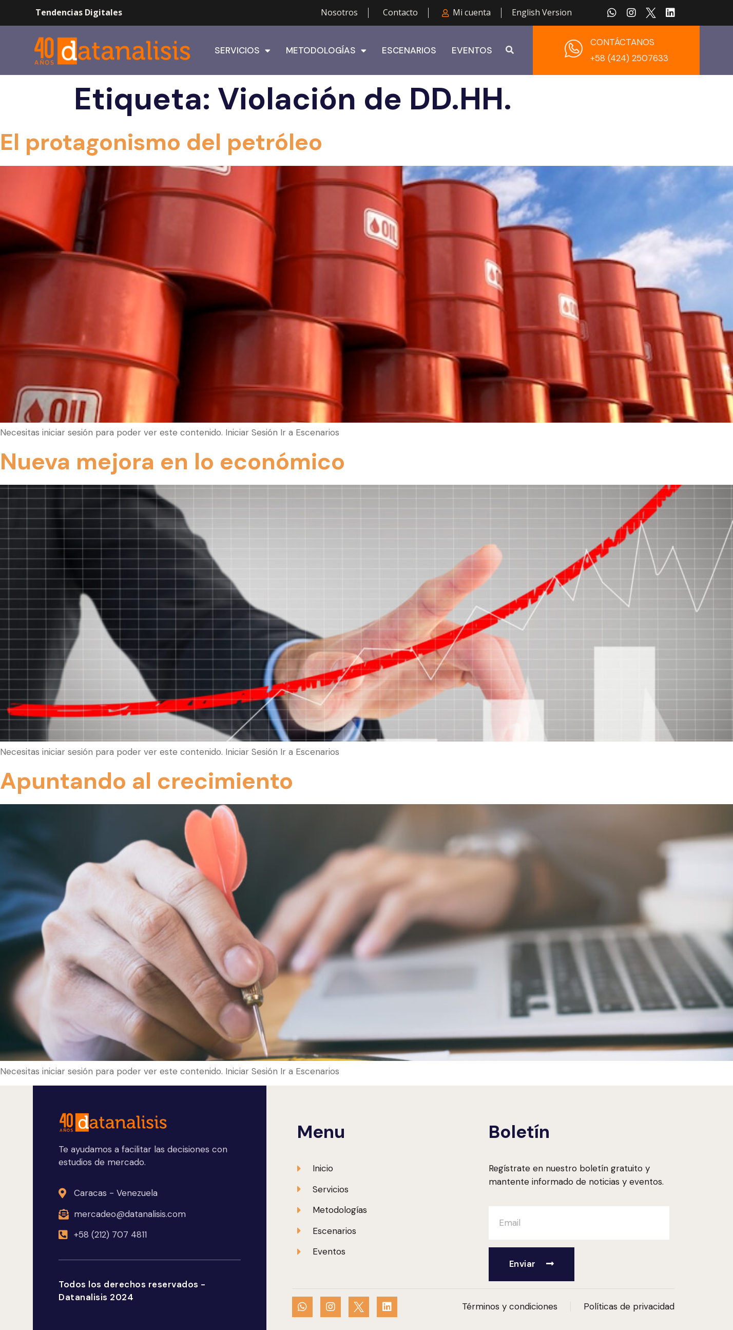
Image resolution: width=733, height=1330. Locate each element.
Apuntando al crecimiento (146, 781)
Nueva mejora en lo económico (172, 461)
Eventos (472, 50)
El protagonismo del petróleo (161, 142)
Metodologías (326, 50)
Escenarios (409, 50)
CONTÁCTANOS (622, 42)
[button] (509, 50)
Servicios (243, 50)
